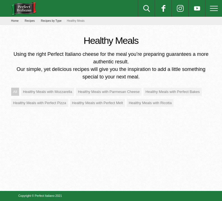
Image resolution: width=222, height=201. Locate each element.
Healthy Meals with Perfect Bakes (172, 92)
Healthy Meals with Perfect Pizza (39, 103)
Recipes (30, 20)
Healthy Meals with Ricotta (150, 103)
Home (15, 20)
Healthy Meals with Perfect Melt (97, 103)
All (15, 92)
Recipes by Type (51, 20)
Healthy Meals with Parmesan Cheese (109, 92)
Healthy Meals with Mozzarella (47, 92)
